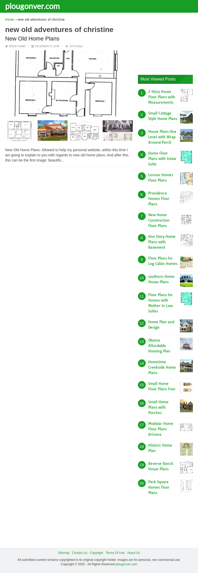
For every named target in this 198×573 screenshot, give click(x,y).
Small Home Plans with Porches (158, 407)
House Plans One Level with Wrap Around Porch (162, 137)
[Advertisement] (168, 42)
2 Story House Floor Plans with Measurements (161, 97)
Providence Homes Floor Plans (158, 198)
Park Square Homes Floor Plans (158, 487)
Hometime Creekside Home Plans (162, 367)
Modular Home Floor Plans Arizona (160, 429)
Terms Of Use (115, 553)
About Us (133, 553)
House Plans (17, 46)
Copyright (96, 553)
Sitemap (63, 553)
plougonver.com (32, 6)
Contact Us (79, 553)
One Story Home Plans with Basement (162, 242)
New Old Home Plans (32, 38)
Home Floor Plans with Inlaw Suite (162, 158)
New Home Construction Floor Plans (159, 220)
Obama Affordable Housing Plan (159, 345)
